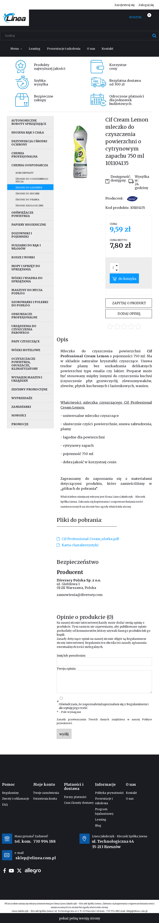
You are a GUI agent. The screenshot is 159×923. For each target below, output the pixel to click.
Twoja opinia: (66, 668)
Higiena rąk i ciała (27, 132)
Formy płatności (75, 797)
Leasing (100, 819)
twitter (19, 870)
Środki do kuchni (28, 193)
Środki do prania (27, 199)
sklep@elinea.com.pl (136, 911)
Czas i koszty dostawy (79, 803)
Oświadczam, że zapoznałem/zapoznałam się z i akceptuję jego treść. (103, 706)
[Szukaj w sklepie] (80, 35)
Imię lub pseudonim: (71, 655)
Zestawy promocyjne (29, 389)
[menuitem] (16, 49)
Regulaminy (10, 793)
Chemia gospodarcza (29, 165)
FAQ (5, 804)
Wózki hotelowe (25, 350)
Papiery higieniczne (28, 224)
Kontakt (131, 793)
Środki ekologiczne (29, 205)
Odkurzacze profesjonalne (24, 315)
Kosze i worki (23, 257)
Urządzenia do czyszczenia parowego (23, 329)
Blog (98, 825)
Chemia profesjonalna (24, 154)
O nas (130, 798)
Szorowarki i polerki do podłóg (29, 303)
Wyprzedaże (21, 398)
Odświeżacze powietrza (22, 214)
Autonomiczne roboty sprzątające (28, 122)
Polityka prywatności (109, 793)
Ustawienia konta (45, 798)
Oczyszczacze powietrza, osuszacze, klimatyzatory (24, 364)
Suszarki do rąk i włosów (26, 246)
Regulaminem (136, 639)
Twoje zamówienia (46, 793)
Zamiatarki (21, 407)
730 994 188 (44, 841)
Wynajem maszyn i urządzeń (26, 379)
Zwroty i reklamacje (15, 798)
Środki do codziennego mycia (32, 180)
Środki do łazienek (29, 187)
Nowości (18, 415)
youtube (11, 870)
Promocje (19, 424)
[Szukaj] (154, 35)
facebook (4, 870)
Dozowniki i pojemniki (21, 234)
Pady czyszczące (25, 341)
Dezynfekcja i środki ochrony (29, 142)
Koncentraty (25, 172)
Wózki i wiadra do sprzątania (26, 279)
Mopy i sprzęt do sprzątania (25, 267)
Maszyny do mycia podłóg (26, 291)
